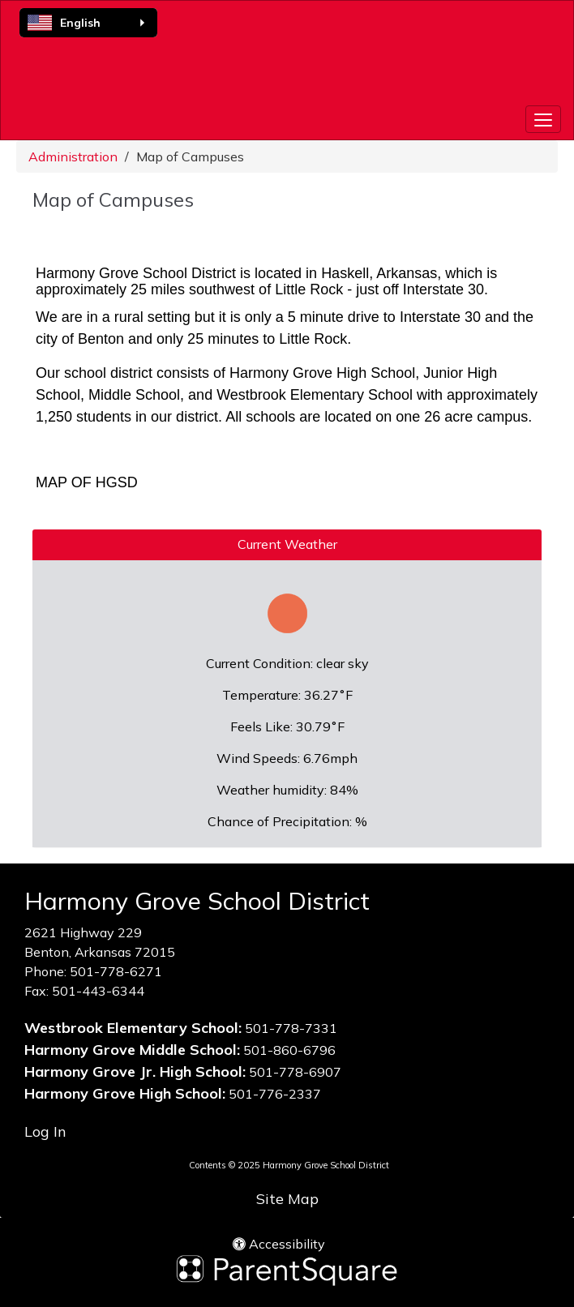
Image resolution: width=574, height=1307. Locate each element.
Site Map (287, 1198)
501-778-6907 (295, 1072)
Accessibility (279, 1244)
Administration (73, 156)
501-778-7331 (291, 1028)
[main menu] (543, 119)
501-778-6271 (116, 971)
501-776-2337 (275, 1094)
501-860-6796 (289, 1050)
